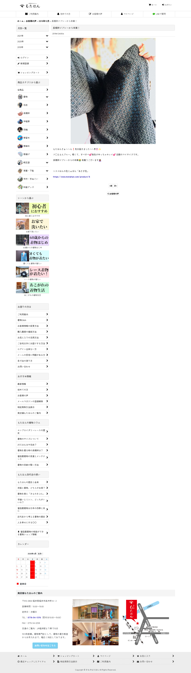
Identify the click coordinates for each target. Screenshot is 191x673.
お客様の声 (113, 193)
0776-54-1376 (34, 617)
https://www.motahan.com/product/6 (71, 176)
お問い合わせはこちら (45, 645)
